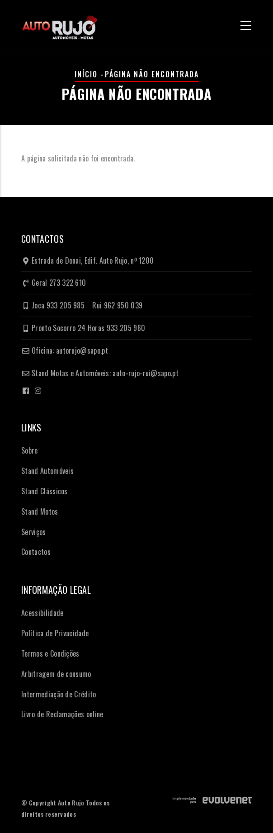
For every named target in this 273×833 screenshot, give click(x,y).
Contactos (36, 551)
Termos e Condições (50, 653)
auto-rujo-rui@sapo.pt (146, 373)
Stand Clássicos (44, 491)
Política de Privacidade (55, 633)
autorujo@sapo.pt (82, 350)
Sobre (29, 450)
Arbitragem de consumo (56, 673)
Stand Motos (39, 511)
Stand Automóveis (47, 470)
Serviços (33, 531)
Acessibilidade (42, 612)
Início (86, 74)
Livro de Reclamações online (62, 714)
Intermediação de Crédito (58, 694)
